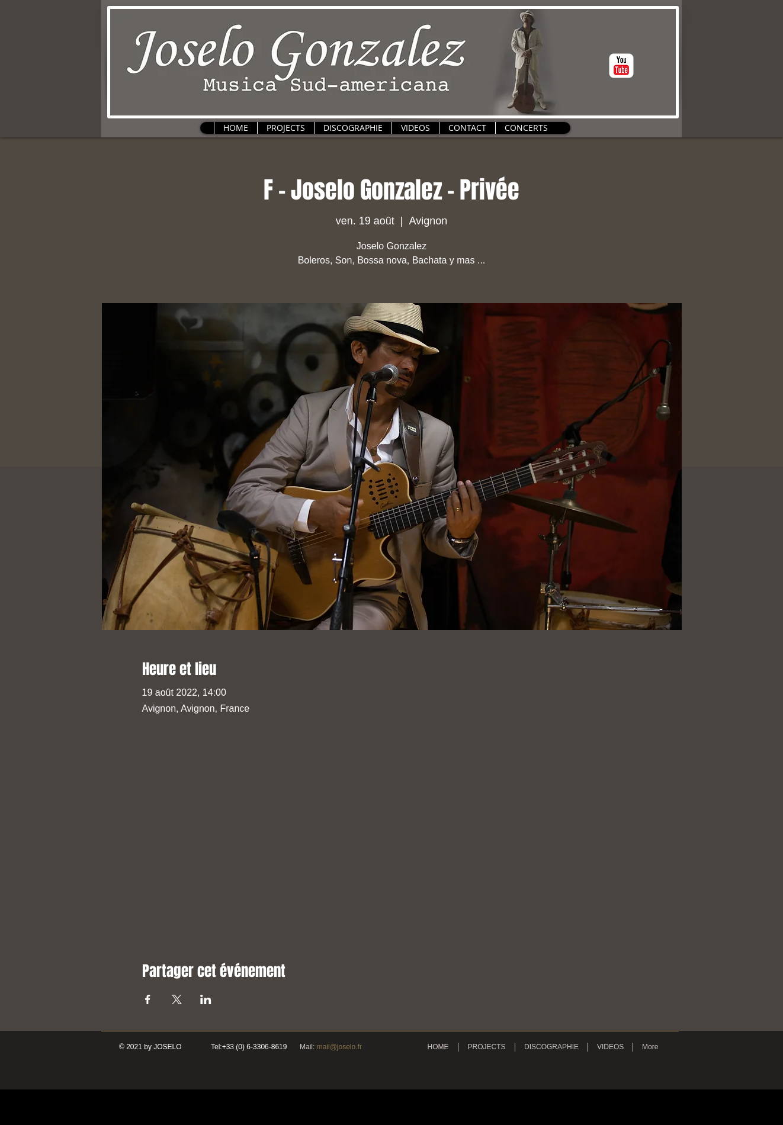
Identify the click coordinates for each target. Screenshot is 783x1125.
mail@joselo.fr (339, 1047)
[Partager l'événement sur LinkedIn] (205, 999)
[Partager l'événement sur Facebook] (147, 999)
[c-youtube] (621, 65)
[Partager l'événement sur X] (176, 999)
